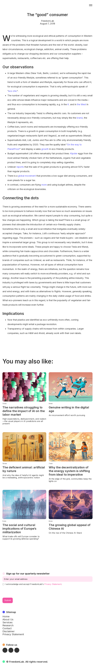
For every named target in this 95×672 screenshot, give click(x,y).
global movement (27, 175)
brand (80, 117)
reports (20, 167)
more (44, 184)
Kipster (73, 153)
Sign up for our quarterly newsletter (28, 573)
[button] (91, 5)
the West (81, 104)
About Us (7, 619)
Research (7, 625)
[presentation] (21, 591)
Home (6, 616)
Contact (7, 628)
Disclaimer (8, 631)
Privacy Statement (52, 584)
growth (45, 149)
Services (7, 622)
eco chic (12, 91)
